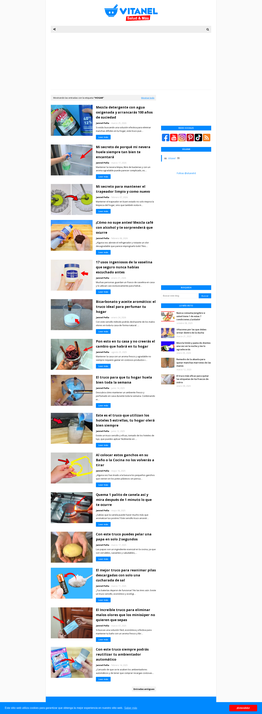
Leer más (103, 137)
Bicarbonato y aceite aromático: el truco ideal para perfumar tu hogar (126, 306)
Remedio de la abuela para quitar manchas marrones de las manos (193, 362)
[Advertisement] (131, 61)
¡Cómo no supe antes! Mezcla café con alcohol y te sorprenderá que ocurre (124, 227)
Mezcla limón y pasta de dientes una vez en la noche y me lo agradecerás (193, 346)
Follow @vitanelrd (186, 173)
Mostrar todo (147, 97)
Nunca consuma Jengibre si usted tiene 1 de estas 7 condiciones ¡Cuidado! (190, 316)
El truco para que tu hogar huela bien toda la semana (124, 380)
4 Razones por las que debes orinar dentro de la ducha (191, 331)
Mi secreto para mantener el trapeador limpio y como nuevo (123, 189)
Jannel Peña (102, 123)
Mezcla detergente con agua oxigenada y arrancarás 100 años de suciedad (124, 112)
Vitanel (172, 158)
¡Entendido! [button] (243, 708)
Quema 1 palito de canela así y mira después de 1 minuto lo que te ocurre (124, 499)
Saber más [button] (130, 707)
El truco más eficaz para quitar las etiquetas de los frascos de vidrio (192, 379)
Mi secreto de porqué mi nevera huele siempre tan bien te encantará (123, 152)
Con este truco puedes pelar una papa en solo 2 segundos (124, 536)
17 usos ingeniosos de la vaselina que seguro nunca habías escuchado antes (124, 267)
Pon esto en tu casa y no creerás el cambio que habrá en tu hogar (125, 344)
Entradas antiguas (144, 689)
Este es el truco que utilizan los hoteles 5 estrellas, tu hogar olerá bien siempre (125, 420)
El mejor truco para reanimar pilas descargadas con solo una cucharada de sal (126, 575)
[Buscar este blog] (180, 295)
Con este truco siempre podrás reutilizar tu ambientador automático (122, 654)
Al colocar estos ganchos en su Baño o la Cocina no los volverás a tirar (125, 460)
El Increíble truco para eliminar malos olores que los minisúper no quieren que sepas (125, 615)
